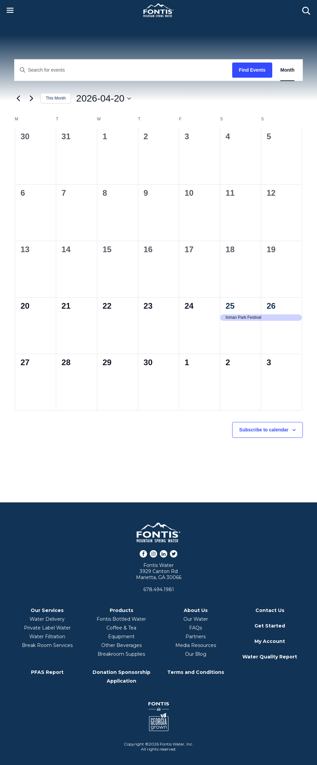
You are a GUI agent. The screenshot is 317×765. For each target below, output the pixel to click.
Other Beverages (121, 645)
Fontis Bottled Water (121, 619)
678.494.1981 (158, 589)
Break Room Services (47, 645)
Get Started (269, 626)
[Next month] (31, 98)
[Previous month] (18, 98)
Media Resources (195, 645)
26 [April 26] (271, 305)
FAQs (195, 628)
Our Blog (195, 654)
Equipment (121, 637)
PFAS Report (47, 672)
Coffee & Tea (121, 628)
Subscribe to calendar (263, 429)
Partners (195, 637)
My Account (269, 641)
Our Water (195, 619)
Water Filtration (47, 637)
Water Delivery (47, 619)
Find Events (252, 70)
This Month (56, 98)
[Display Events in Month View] (287, 70)
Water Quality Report (269, 657)
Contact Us (269, 610)
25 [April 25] (230, 305)
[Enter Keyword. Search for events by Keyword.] (123, 70)
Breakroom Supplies (121, 654)
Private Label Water (47, 628)
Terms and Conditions (195, 672)
